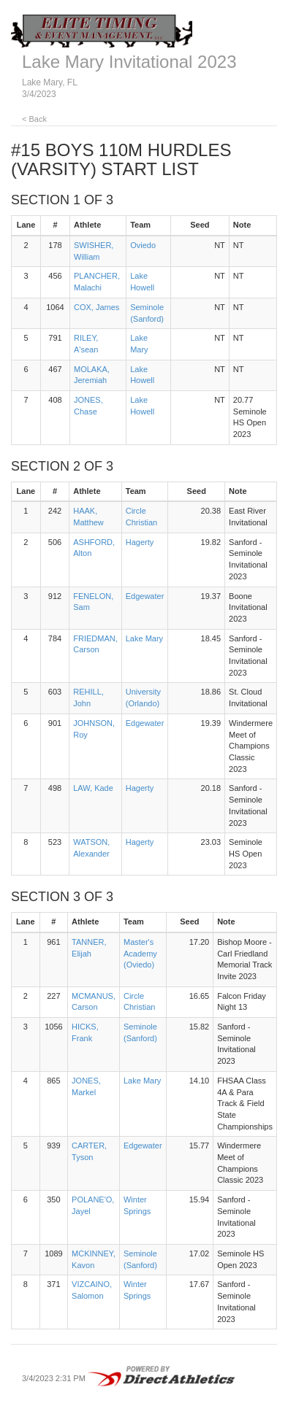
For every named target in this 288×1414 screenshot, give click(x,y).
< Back (34, 119)
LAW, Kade (93, 788)
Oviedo (143, 245)
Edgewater (145, 596)
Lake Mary (144, 638)
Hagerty (140, 542)
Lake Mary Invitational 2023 (129, 62)
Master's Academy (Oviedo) (140, 953)
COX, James (96, 307)
